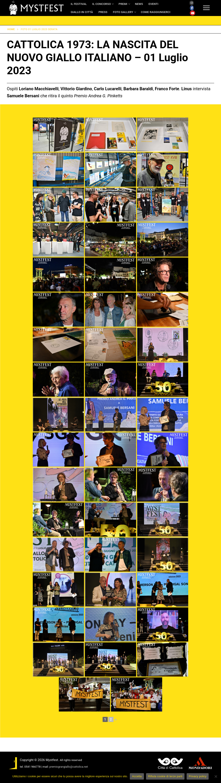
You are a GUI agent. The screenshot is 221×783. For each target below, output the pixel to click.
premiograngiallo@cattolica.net (68, 766)
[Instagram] (191, 3)
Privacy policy (197, 776)
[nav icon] (206, 8)
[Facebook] (192, 8)
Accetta (137, 776)
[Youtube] (192, 13)
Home (11, 29)
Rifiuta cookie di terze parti (165, 776)
